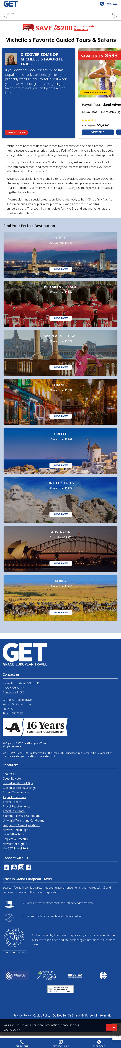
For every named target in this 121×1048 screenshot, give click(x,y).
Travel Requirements (16, 806)
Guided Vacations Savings (19, 788)
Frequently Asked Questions (21, 825)
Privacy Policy (22, 1015)
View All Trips (16, 132)
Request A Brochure (16, 839)
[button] (116, 1035)
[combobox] (57, 14)
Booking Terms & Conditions (21, 816)
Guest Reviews (12, 778)
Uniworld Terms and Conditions (23, 820)
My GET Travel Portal (16, 848)
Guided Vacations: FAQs (18, 783)
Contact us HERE (13, 692)
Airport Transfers (14, 797)
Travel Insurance (14, 811)
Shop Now (60, 269)
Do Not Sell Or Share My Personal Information (83, 1015)
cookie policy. (12, 1029)
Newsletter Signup (15, 844)
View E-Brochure (13, 834)
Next (113, 79)
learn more (81, 29)
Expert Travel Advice (16, 792)
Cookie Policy (41, 1015)
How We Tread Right (16, 830)
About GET (10, 774)
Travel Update (12, 802)
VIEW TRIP (97, 132)
